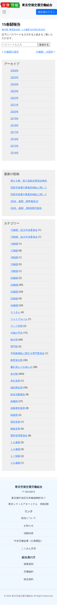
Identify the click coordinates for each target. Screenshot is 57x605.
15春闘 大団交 (44, 51)
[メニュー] (4, 12)
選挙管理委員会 (19, 435)
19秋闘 (14, 271)
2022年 (14, 98)
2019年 (14, 118)
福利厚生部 (16, 387)
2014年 (14, 152)
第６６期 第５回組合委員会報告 (28, 180)
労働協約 (28, 571)
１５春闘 (25, 29)
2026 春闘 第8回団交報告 (26, 208)
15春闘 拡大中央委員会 (24, 230)
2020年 (14, 111)
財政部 (14, 415)
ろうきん (15, 312)
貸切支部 (15, 421)
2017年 (14, 132)
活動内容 (28, 533)
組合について (28, 518)
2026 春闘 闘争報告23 (24, 201)
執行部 (5, 29)
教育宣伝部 (14, 29)
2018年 (14, 125)
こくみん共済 (28, 548)
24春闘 (14, 284)
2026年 (14, 70)
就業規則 (28, 564)
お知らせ (28, 525)
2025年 (14, 77)
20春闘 (14, 278)
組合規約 (28, 579)
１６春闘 (15, 449)
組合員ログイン (46, 12)
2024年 (14, 84)
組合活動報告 (17, 394)
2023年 (14, 91)
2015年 (14, 145)
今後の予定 (16, 332)
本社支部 (15, 380)
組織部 (14, 401)
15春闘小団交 (11, 51)
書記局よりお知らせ (21, 367)
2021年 (14, 104)
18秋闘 (14, 257)
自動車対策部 (17, 408)
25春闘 (14, 291)
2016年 (14, 139)
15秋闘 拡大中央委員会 (24, 236)
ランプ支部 (16, 326)
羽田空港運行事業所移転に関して (28, 187)
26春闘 (14, 305)
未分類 (14, 373)
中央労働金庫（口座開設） (28, 540)
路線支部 (15, 428)
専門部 (14, 346)
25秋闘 (14, 298)
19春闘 (14, 264)
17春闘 (14, 250)
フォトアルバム (19, 319)
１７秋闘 (15, 456)
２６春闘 (15, 463)
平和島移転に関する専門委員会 (27, 353)
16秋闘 (14, 243)
